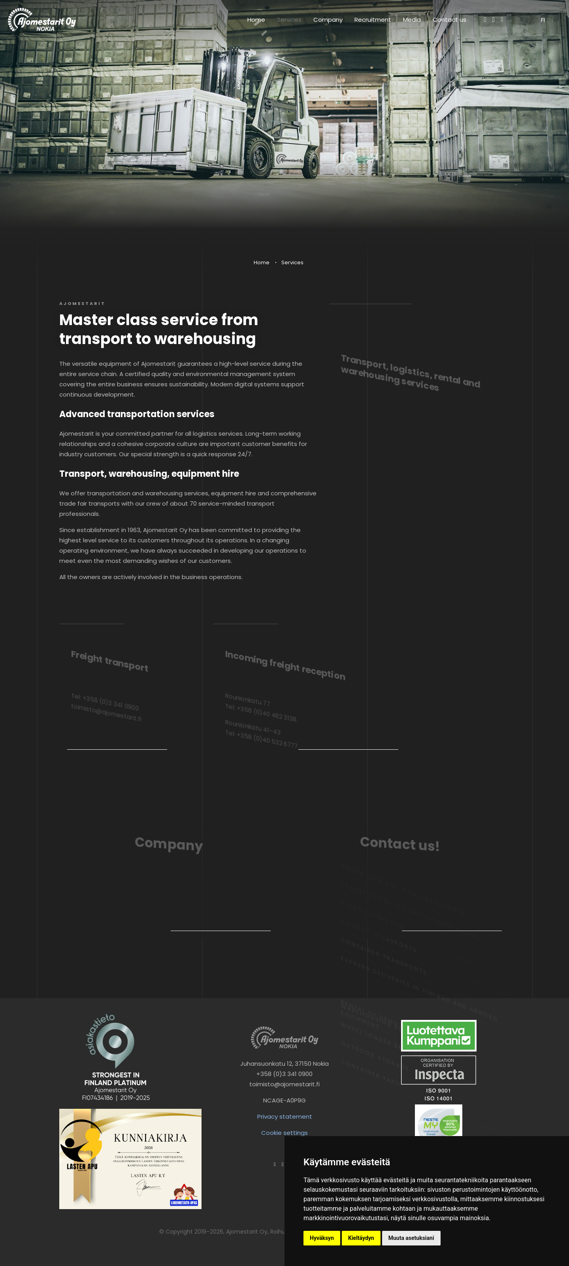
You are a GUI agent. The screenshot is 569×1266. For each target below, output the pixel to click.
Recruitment (372, 19)
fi (543, 20)
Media (412, 19)
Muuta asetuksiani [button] (411, 1238)
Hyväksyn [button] (322, 1238)
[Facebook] (485, 19)
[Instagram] (493, 19)
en (549, 20)
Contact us (449, 19)
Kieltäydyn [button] (361, 1238)
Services (289, 19)
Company (328, 19)
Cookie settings (284, 1133)
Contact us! (400, 845)
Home (256, 19)
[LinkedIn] (502, 19)
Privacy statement (284, 1116)
